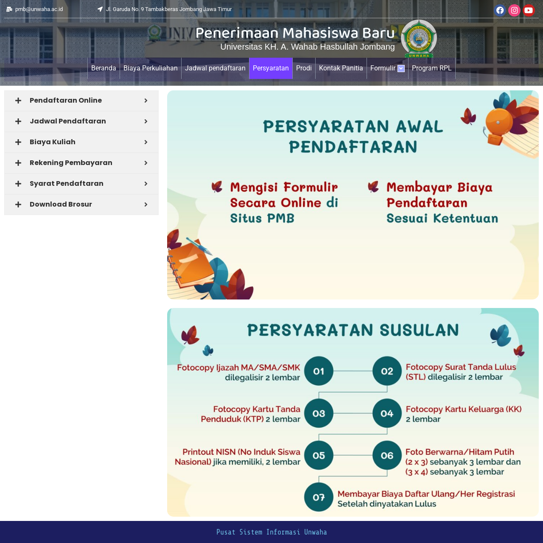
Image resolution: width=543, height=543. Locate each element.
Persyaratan (271, 68)
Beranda (103, 68)
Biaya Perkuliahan (150, 68)
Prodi (304, 68)
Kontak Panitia (341, 68)
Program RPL (432, 68)
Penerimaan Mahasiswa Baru (295, 34)
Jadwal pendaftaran (215, 68)
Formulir (387, 68)
